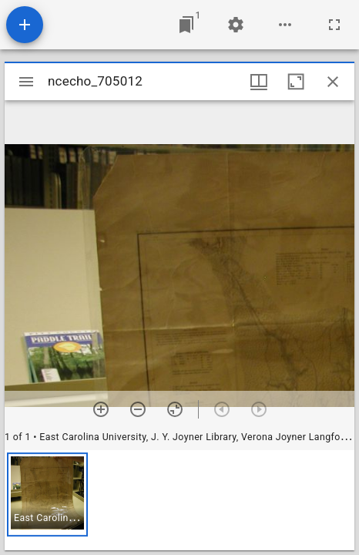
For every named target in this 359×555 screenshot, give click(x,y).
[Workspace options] (285, 24)
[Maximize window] (295, 81)
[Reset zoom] (174, 409)
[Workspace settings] (235, 24)
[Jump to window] (186, 24)
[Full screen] (334, 24)
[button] (47, 494)
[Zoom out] (137, 409)
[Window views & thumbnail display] (258, 81)
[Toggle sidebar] (26, 81)
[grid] (179, 500)
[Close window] (332, 81)
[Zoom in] (100, 409)
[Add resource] (24, 24)
